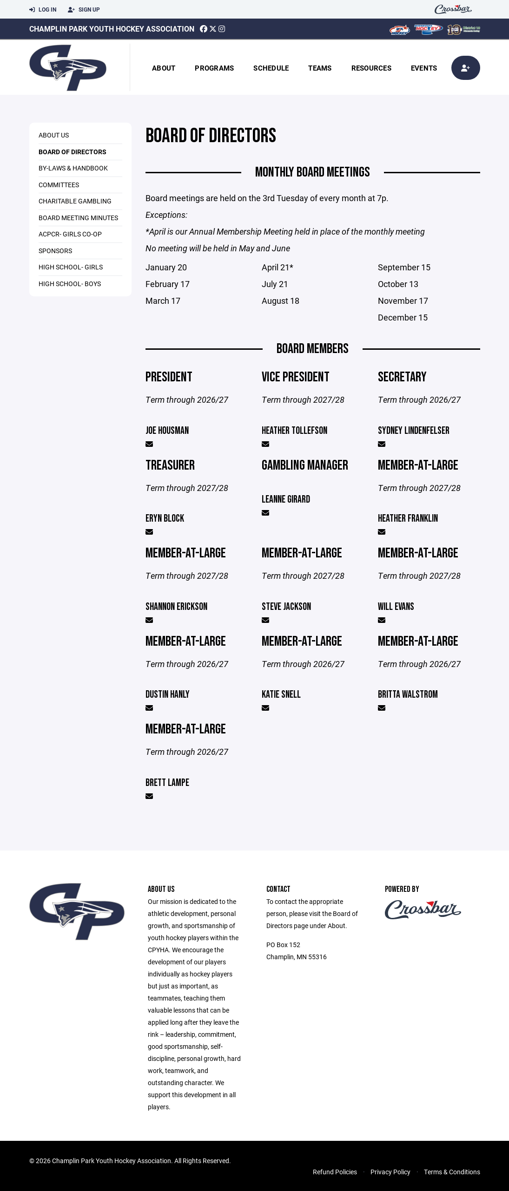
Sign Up (84, 10)
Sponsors (55, 250)
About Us (54, 135)
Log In (42, 10)
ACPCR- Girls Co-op (70, 233)
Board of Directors (72, 151)
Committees (59, 184)
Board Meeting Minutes (78, 217)
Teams (319, 67)
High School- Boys (70, 283)
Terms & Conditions (452, 1171)
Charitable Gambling (75, 200)
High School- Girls (71, 266)
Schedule (271, 67)
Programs (214, 67)
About (163, 67)
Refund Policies (335, 1171)
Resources (371, 67)
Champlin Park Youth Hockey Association (111, 28)
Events (424, 67)
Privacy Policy (390, 1171)
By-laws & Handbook (73, 168)
